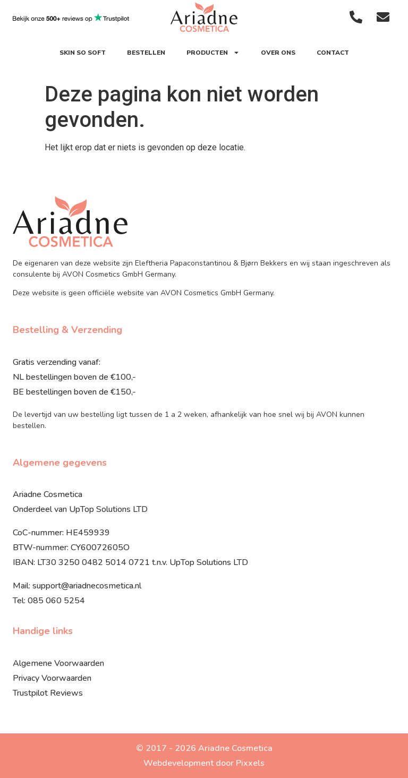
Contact (333, 52)
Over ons (278, 52)
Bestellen (146, 52)
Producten (213, 52)
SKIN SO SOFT (83, 52)
